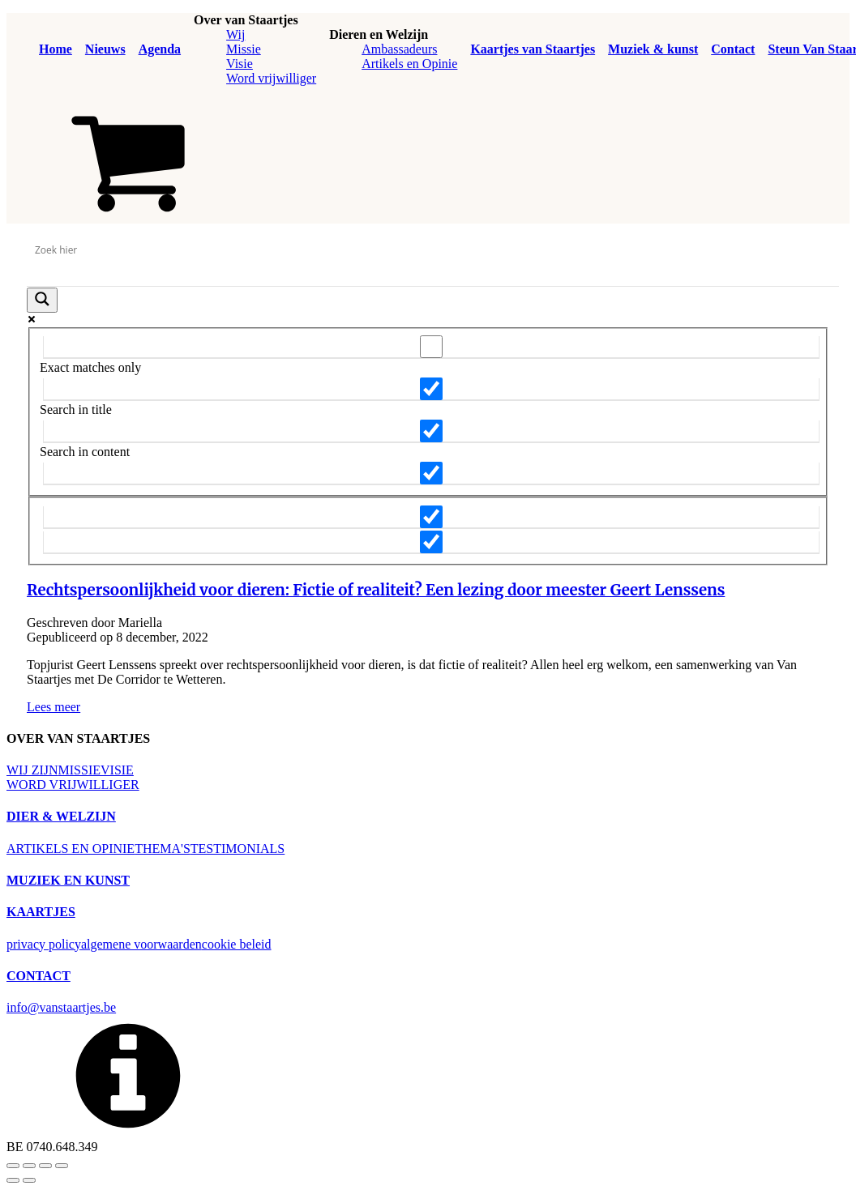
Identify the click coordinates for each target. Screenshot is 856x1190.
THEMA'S (162, 848)
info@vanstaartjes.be (61, 1007)
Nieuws (105, 49)
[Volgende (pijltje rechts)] (29, 1180)
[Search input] (428, 250)
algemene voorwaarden (141, 944)
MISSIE (79, 770)
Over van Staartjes (246, 20)
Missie (243, 49)
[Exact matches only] (431, 346)
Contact (733, 49)
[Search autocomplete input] (433, 274)
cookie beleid (237, 944)
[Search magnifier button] (42, 300)
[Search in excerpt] (431, 473)
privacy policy (43, 944)
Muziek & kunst (653, 49)
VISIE (117, 770)
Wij (235, 34)
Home (55, 49)
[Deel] (45, 1165)
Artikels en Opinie (409, 63)
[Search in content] (431, 431)
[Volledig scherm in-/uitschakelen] (29, 1165)
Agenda (160, 49)
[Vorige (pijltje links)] (12, 1180)
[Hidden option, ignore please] (431, 516)
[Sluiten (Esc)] (61, 1165)
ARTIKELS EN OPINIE (70, 848)
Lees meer (53, 707)
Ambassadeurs (399, 49)
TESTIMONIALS (237, 848)
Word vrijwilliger (271, 78)
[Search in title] (431, 388)
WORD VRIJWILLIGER (72, 784)
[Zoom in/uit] (12, 1165)
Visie (239, 63)
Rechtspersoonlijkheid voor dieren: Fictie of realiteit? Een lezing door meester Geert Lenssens (376, 590)
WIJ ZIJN (32, 770)
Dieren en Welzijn (378, 34)
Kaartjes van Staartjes (532, 49)
